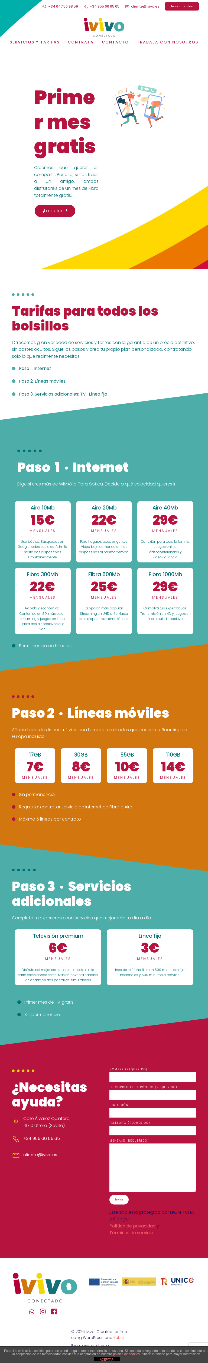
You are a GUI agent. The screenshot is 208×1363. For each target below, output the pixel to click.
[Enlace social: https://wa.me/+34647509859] (33, 1312)
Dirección (152, 1111)
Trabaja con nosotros (167, 42)
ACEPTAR (106, 1359)
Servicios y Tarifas (35, 42)
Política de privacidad (132, 1226)
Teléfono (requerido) (152, 1128)
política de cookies (126, 1354)
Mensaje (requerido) (152, 1166)
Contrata (81, 42)
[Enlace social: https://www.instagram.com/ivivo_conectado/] (44, 1312)
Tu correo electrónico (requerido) (152, 1093)
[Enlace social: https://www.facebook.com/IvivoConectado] (55, 1312)
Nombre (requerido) (152, 1075)
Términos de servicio (131, 1233)
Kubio (118, 1338)
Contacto (115, 42)
